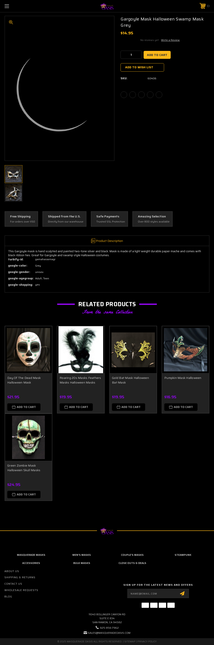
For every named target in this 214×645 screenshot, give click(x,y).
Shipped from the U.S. (64, 216)
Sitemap (129, 641)
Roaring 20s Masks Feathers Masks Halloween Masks (80, 380)
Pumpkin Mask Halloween (182, 377)
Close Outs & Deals (132, 563)
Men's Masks (81, 555)
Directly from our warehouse (65, 222)
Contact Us (13, 584)
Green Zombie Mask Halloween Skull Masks (23, 468)
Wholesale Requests (21, 590)
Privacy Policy (147, 641)
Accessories (31, 563)
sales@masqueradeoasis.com (109, 633)
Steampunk (183, 555)
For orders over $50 (22, 222)
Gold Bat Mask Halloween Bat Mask (130, 380)
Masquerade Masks (31, 555)
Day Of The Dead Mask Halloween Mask (24, 380)
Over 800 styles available (154, 222)
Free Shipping (20, 216)
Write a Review (170, 40)
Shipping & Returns (19, 577)
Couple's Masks (132, 555)
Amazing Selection (152, 216)
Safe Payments (107, 216)
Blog (8, 596)
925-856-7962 (109, 628)
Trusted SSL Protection (110, 222)
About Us (11, 571)
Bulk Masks (81, 563)
